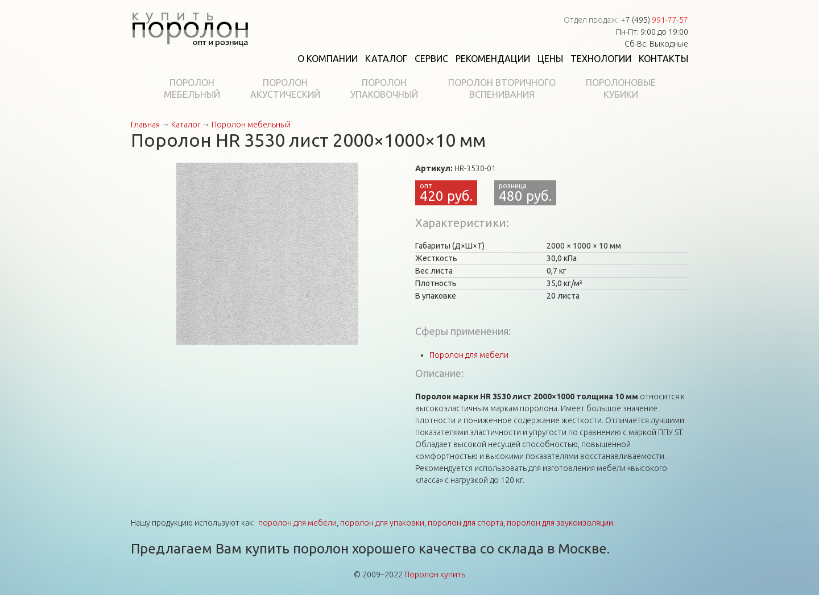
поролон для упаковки (382, 522)
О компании (327, 58)
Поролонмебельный (192, 88)
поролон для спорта (465, 522)
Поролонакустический (285, 88)
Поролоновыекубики (621, 88)
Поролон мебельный (251, 124)
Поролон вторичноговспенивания (502, 88)
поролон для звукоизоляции (560, 522)
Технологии (600, 58)
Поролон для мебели (468, 355)
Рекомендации (493, 58)
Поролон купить (434, 574)
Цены (550, 58)
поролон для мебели (297, 522)
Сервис (431, 58)
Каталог (386, 58)
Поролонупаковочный (384, 88)
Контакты (663, 58)
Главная (145, 124)
